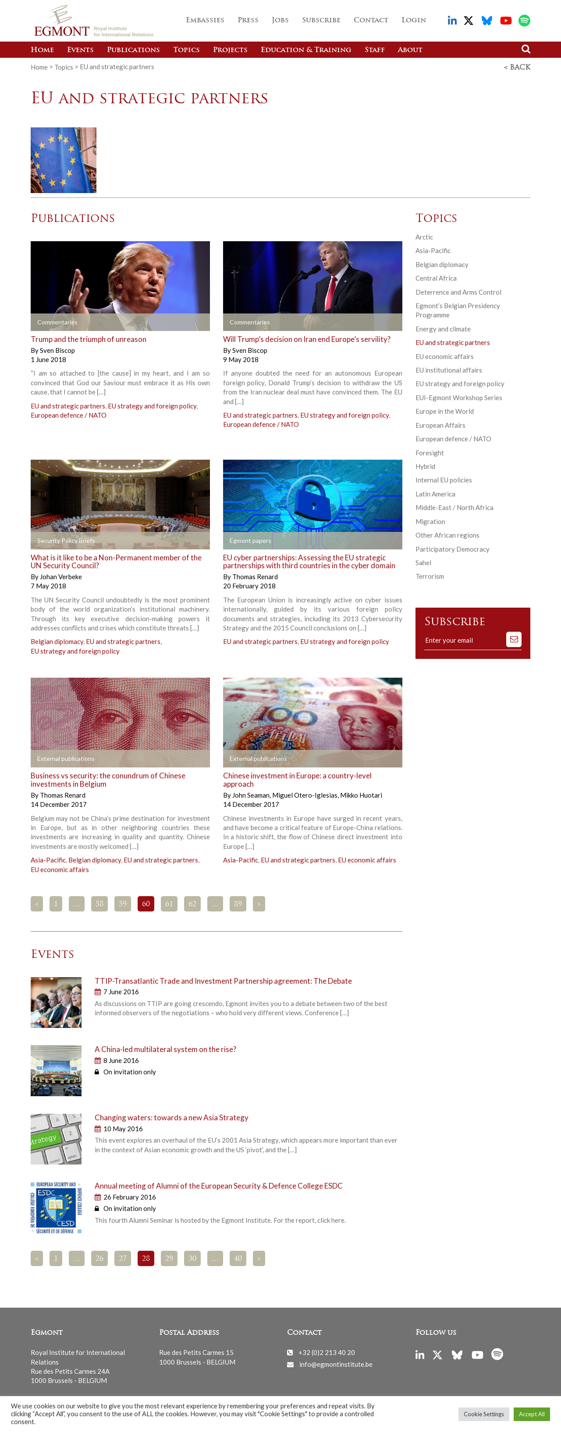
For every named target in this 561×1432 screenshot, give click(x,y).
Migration (430, 520)
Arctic (424, 236)
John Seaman (251, 794)
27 (123, 1258)
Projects (230, 50)
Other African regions (447, 534)
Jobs (280, 20)
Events (80, 50)
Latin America (435, 493)
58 (99, 903)
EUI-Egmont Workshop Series (458, 397)
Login (413, 20)
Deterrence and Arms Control (458, 291)
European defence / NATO (69, 414)
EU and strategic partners (68, 405)
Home (42, 50)
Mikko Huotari (361, 794)
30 (192, 1258)
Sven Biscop (57, 349)
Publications (133, 50)
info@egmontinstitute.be (336, 1363)
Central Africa (436, 277)
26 (99, 1258)
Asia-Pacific (48, 859)
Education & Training (306, 50)
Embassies (205, 20)
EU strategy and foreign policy (152, 405)
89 (238, 903)
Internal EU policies (443, 479)
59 (123, 903)
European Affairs (440, 424)
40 (238, 1258)
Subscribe (321, 20)
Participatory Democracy (452, 548)
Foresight (429, 451)
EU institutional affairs (448, 369)
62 (192, 903)
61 (169, 903)
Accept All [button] (532, 1414)
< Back (517, 66)
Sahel (423, 562)
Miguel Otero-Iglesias (305, 794)
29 (169, 1258)
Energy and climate (443, 328)
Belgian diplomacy (57, 640)
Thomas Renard (255, 576)
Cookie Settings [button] (484, 1414)
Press (248, 20)
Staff (375, 50)
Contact (371, 20)
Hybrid (425, 465)
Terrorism (429, 575)
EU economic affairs (60, 869)
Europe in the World (444, 410)
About (410, 50)
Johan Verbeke (61, 576)
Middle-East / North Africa (454, 506)
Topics (186, 50)
